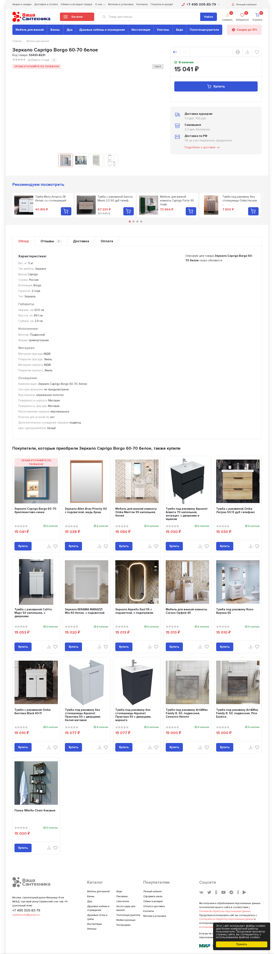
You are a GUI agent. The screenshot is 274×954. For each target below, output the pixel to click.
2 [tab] (133, 221)
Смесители (122, 901)
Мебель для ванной (30, 29)
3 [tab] (137, 221)
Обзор (23, 241)
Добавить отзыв (38, 60)
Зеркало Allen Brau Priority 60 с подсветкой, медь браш (86, 510)
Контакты (142, 4)
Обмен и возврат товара (76, 4)
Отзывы (51, 241)
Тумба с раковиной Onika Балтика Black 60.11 (32, 711)
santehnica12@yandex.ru (26, 914)
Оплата (107, 241)
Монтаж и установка (121, 4)
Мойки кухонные (125, 920)
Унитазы (163, 29)
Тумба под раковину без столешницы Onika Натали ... (239, 200)
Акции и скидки (21, 4)
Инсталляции (140, 29)
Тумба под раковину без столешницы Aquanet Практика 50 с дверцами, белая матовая (83, 715)
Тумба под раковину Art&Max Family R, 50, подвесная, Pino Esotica (237, 713)
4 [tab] (141, 221)
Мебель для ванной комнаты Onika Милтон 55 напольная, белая (136, 512)
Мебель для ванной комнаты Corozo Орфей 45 (186, 611)
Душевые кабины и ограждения (102, 29)
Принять (241, 944)
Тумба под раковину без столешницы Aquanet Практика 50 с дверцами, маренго (133, 715)
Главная (17, 41)
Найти (208, 16)
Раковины (122, 896)
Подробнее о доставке (202, 147)
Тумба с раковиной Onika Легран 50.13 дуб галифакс (235, 510)
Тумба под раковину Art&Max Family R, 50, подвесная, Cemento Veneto (187, 713)
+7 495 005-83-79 (201, 4)
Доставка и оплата (46, 4)
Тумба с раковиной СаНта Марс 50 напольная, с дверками (33, 613)
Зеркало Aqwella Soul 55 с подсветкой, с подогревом (134, 611)
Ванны (55, 29)
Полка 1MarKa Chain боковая (34, 810)
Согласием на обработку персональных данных (226, 919)
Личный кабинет (244, 4)
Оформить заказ (152, 896)
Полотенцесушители (204, 29)
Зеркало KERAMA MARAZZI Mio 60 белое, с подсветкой (84, 611)
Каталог (73, 18)
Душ (69, 29)
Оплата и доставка (154, 906)
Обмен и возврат (153, 901)
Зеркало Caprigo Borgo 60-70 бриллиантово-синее (35, 510)
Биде (179, 29)
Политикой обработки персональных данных (224, 911)
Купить (216, 86)
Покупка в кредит (162, 4)
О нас (98, 4)
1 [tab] (130, 221)
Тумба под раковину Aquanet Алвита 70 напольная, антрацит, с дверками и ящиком (187, 514)
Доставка (81, 241)
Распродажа (123, 925)
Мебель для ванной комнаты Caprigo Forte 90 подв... (177, 200)
